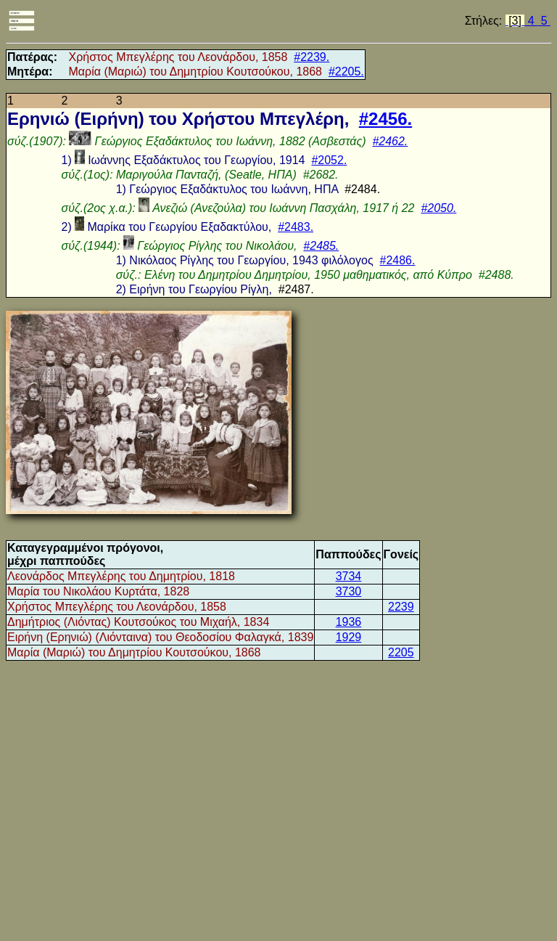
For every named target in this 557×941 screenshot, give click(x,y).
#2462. (390, 141)
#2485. (321, 246)
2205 (401, 652)
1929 (349, 637)
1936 (349, 622)
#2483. (295, 227)
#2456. (385, 119)
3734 (349, 576)
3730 (349, 591)
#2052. (329, 160)
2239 (401, 606)
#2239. (311, 57)
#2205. (346, 71)
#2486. (398, 260)
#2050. (438, 208)
